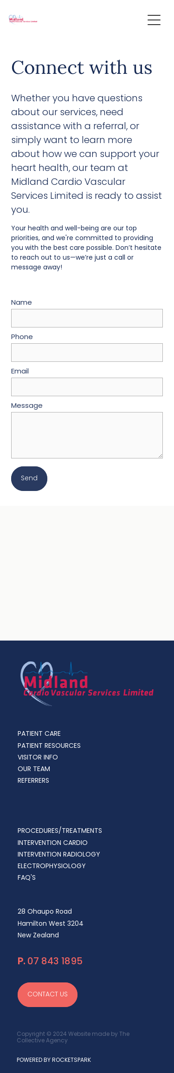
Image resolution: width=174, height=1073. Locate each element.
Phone (22, 337)
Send (29, 478)
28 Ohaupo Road (45, 912)
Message (27, 406)
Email (20, 371)
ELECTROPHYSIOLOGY (52, 866)
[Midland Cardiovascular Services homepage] (76, 20)
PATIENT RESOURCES (49, 746)
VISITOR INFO (38, 757)
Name (21, 303)
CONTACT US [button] (47, 994)
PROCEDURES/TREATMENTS (60, 831)
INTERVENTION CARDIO (53, 843)
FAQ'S (27, 878)
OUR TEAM (34, 769)
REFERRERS (33, 781)
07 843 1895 (50, 962)
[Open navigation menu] (154, 20)
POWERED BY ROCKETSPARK (54, 1060)
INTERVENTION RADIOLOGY (59, 855)
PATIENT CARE (39, 734)
